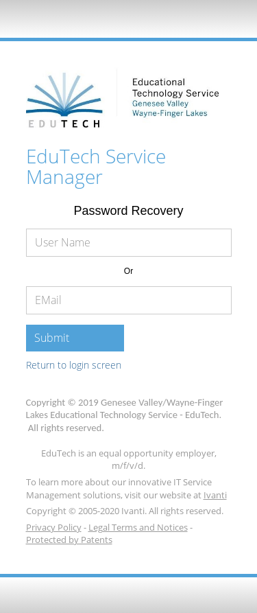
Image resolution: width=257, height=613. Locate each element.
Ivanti (215, 495)
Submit (51, 337)
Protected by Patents (69, 539)
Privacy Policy (54, 527)
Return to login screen (73, 364)
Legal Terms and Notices (138, 527)
